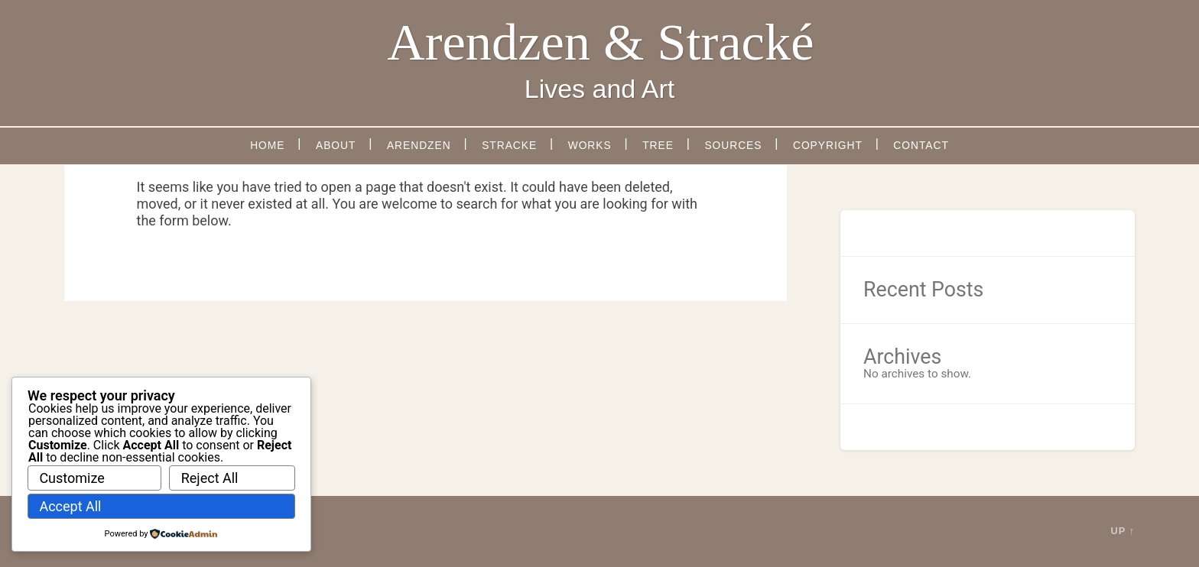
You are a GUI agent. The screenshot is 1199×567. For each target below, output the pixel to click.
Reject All (210, 478)
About (336, 145)
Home (267, 145)
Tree (658, 145)
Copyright (828, 145)
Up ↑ (1123, 530)
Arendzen (419, 145)
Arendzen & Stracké (600, 42)
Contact (921, 145)
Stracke (509, 145)
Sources (733, 145)
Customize (71, 478)
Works (590, 145)
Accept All (70, 506)
